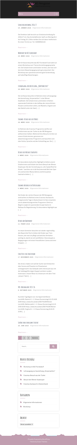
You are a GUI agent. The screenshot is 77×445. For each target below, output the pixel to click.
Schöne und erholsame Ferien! (28, 322)
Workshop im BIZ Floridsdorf (27, 53)
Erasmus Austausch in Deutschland (29, 185)
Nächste (35, 338)
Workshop (26, 407)
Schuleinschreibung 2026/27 (27, 24)
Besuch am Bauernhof (25, 220)
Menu (21, 14)
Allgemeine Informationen (42, 28)
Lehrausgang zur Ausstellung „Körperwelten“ (33, 86)
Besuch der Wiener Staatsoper (27, 152)
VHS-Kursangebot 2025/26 (26, 287)
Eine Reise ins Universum (26, 254)
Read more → (23, 47)
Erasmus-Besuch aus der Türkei (28, 119)
